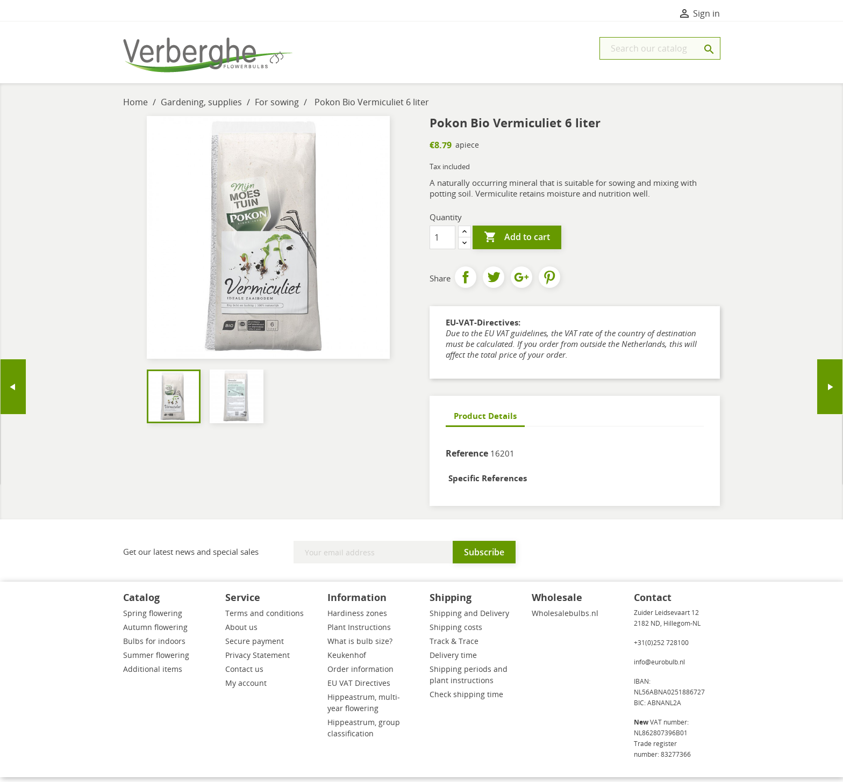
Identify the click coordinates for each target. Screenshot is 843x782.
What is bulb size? (359, 646)
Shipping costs (456, 632)
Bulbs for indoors (154, 646)
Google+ (521, 282)
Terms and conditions (264, 618)
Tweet (493, 282)
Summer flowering (156, 660)
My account (246, 688)
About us (241, 632)
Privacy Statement (257, 660)
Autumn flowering (155, 632)
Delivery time (453, 660)
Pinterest (549, 282)
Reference (467, 458)
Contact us (244, 674)
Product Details (485, 420)
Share (465, 282)
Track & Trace (454, 646)
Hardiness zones (357, 618)
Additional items (152, 674)
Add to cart (517, 242)
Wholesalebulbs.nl (565, 618)
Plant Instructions (359, 632)
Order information (360, 674)
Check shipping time (466, 699)
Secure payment (254, 646)
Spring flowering (152, 618)
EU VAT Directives (358, 688)
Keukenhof (346, 660)
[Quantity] (442, 242)
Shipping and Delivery (469, 618)
